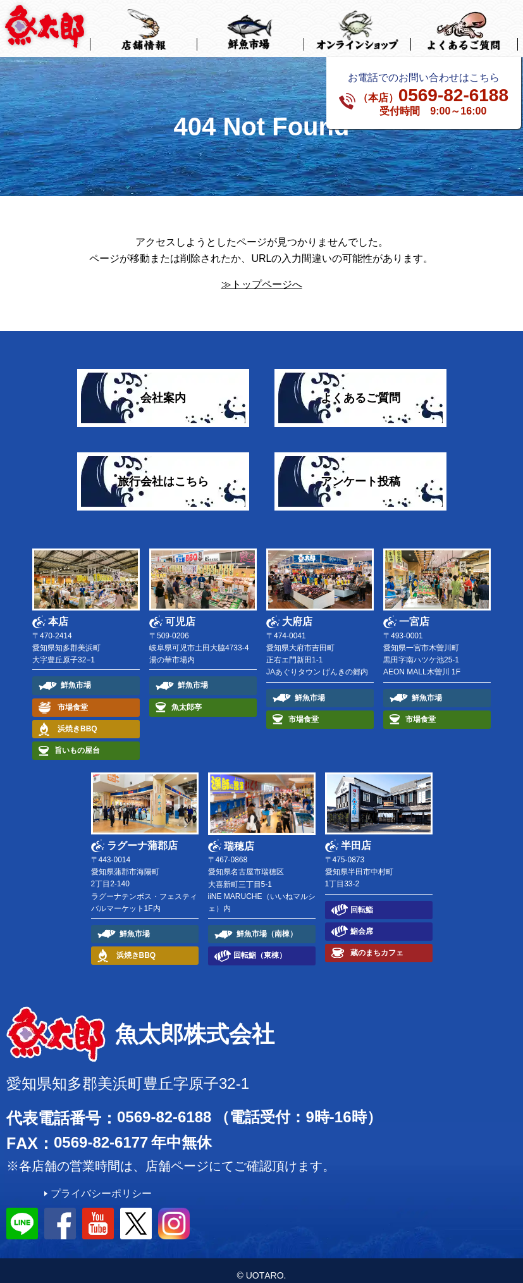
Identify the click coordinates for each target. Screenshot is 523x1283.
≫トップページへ (261, 275)
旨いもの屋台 (77, 740)
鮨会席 (361, 921)
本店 (58, 612)
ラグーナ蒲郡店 (142, 836)
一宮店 (414, 612)
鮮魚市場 (76, 675)
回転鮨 (361, 899)
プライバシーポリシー (101, 1184)
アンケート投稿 (360, 471)
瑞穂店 (239, 836)
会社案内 (163, 387)
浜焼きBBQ (77, 718)
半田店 (356, 836)
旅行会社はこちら (163, 471)
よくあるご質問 (360, 387)
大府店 (297, 612)
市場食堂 (73, 697)
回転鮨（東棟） (259, 945)
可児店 (180, 612)
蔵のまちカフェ (376, 943)
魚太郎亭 (186, 697)
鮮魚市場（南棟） (267, 924)
